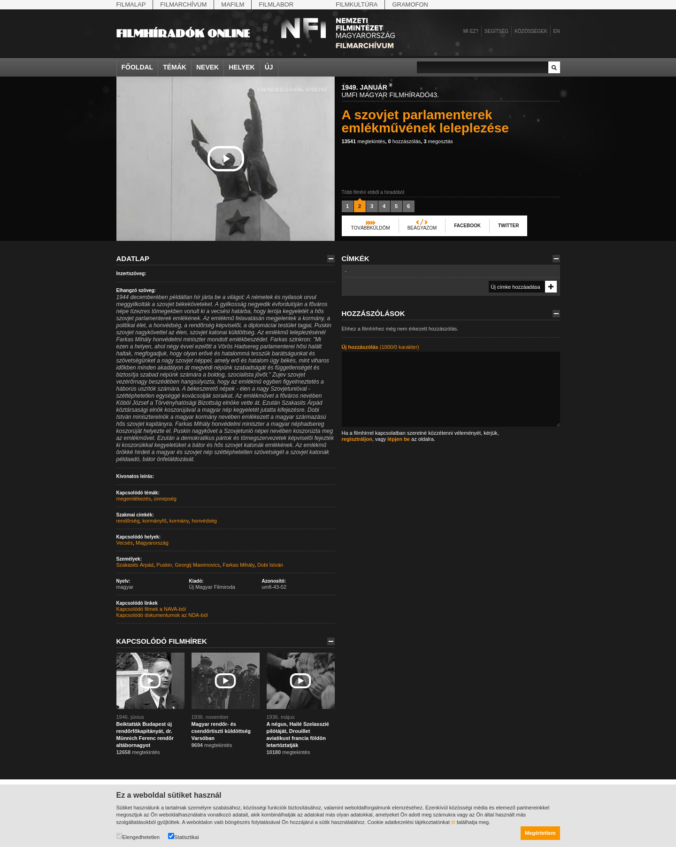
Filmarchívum (183, 4)
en (556, 31)
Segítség (496, 31)
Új (269, 67)
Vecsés (124, 543)
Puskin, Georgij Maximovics (188, 565)
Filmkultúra (356, 4)
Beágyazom (422, 228)
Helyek (242, 67)
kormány (179, 521)
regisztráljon (357, 439)
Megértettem (540, 833)
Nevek (207, 67)
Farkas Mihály (238, 565)
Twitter (508, 225)
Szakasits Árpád (135, 565)
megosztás (438, 141)
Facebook (467, 225)
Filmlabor (276, 4)
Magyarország (152, 543)
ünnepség (165, 498)
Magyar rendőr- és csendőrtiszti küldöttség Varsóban (221, 731)
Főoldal (138, 67)
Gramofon (410, 4)
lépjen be (398, 439)
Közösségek (531, 31)
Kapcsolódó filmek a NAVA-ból (151, 609)
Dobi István (270, 565)
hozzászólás (404, 141)
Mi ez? (470, 31)
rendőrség (128, 521)
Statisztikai (183, 836)
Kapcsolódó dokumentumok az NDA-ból (162, 615)
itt (453, 822)
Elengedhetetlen (138, 836)
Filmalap (131, 4)
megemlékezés (133, 498)
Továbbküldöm (370, 228)
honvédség (204, 521)
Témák (174, 67)
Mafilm (232, 4)
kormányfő (154, 521)
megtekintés (363, 141)
